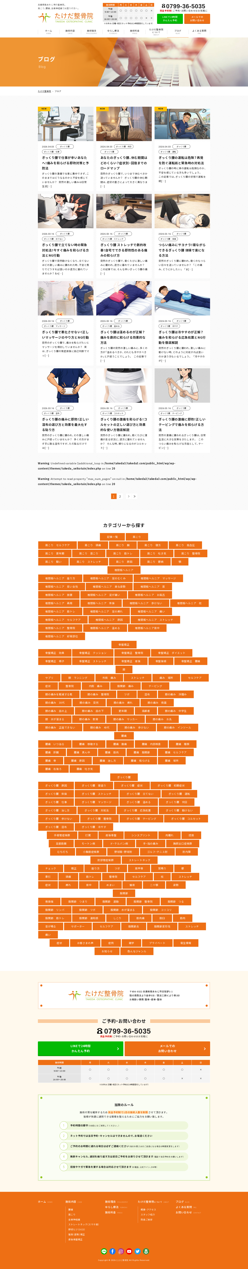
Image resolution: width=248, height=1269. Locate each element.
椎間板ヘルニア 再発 (59, 603)
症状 (48, 686)
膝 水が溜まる (54, 719)
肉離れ (170, 835)
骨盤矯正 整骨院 (132, 653)
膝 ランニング (77, 677)
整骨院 (70, 686)
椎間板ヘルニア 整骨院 (60, 628)
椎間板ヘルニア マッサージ (158, 578)
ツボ (127, 694)
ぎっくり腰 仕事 (56, 802)
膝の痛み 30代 (55, 702)
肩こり (137, 537)
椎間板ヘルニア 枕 (189, 603)
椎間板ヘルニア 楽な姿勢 (109, 586)
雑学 (131, 943)
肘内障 (187, 852)
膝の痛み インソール (177, 727)
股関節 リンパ (54, 910)
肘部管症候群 (105, 860)
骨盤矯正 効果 (54, 653)
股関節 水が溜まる (123, 910)
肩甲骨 (139, 868)
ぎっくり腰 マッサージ (97, 802)
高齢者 (146, 711)
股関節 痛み (125, 686)
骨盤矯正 (123, 644)
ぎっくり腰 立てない (140, 794)
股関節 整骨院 (143, 901)
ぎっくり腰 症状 (132, 785)
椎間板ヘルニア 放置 (59, 595)
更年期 (123, 711)
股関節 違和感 (88, 918)
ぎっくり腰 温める (139, 802)
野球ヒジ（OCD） (76, 1229)
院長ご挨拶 (147, 1219)
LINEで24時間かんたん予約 (170, 18)
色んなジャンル (136, 951)
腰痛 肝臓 (52, 752)
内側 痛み (95, 686)
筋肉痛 (140, 918)
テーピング (155, 686)
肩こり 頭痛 (93, 545)
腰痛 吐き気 (85, 769)
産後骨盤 (111, 835)
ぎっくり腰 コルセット (186, 818)
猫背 (132, 885)
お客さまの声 (85, 943)
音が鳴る (50, 926)
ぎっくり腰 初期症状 (171, 785)
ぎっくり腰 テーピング (141, 818)
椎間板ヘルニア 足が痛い (103, 595)
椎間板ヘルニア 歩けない (146, 603)
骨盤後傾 (161, 661)
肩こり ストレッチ (89, 561)
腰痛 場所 (172, 760)
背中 (89, 885)
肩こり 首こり (88, 553)
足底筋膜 (61, 843)
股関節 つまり (77, 901)
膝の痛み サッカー (125, 719)
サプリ (49, 677)
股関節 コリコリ (161, 910)
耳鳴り (162, 868)
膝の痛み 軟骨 (88, 719)
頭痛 (68, 876)
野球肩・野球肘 (123, 852)
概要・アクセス (148, 1209)
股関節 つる (176, 901)
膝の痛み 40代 (100, 727)
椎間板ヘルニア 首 (153, 586)
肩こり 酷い (53, 561)
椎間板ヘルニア (124, 570)
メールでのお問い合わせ (197, 18)
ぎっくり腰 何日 (176, 802)
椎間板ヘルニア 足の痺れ (106, 611)
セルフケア (195, 677)
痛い (48, 934)
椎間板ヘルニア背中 (147, 628)
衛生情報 (185, 943)
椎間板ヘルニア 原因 (109, 619)
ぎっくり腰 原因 (56, 785)
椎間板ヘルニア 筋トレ (60, 611)
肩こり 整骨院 (190, 553)
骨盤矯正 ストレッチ (92, 661)
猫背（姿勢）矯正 (76, 1234)
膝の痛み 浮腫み (176, 694)
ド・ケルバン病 (119, 843)
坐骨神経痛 (74, 1219)
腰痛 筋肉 (112, 752)
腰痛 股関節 (142, 752)
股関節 (124, 893)
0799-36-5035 (185, 6)
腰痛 (124, 736)
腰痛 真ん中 (82, 752)
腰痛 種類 (182, 744)
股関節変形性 (162, 926)
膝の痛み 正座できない (60, 727)
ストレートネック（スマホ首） (83, 1224)
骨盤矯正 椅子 (54, 661)
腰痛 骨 (50, 760)
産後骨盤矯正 (75, 1239)
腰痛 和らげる (140, 760)
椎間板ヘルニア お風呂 (150, 595)
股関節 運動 (110, 901)
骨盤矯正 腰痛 (190, 661)
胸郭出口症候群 (182, 843)
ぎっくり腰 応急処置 (137, 810)
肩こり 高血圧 (185, 545)
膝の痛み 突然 (89, 702)
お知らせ (107, 951)
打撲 (88, 835)
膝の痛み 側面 (157, 702)
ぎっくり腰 (124, 777)
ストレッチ (137, 677)
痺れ (68, 885)
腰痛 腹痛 (120, 744)
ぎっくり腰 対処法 (97, 810)
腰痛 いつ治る (54, 744)
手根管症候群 (62, 835)
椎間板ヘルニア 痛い (151, 611)
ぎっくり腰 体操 (56, 794)
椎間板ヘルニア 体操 (101, 603)
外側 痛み (109, 677)
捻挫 (191, 835)
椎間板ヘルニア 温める (105, 628)
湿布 (147, 694)
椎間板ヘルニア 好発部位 (61, 636)
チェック (50, 868)
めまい (110, 885)
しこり (117, 918)
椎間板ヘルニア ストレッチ (155, 619)
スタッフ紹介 (148, 1214)
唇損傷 (49, 901)
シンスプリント (141, 835)
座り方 (95, 868)
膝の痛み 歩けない (137, 727)
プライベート (157, 943)
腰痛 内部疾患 (151, 744)
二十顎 (154, 885)
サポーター (78, 926)
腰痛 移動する (88, 744)
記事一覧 (112, 537)
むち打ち (62, 852)
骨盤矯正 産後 (131, 661)
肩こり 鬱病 (155, 561)
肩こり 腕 (123, 545)
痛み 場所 (166, 677)
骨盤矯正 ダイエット (171, 653)
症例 (111, 943)
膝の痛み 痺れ (123, 702)
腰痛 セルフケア (176, 752)
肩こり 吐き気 (156, 553)
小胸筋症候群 (91, 852)
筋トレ (90, 876)
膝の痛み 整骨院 (98, 694)
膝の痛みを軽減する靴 (59, 694)
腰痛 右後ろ (53, 769)
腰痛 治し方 (108, 760)
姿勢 (176, 885)
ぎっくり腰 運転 (179, 794)
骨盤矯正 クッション (92, 653)
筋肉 (182, 918)
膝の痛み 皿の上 (56, 711)
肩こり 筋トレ (122, 553)
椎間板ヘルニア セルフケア (63, 619)
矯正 (74, 868)
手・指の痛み (150, 843)
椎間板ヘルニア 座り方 (60, 578)
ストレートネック (140, 860)
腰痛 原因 (78, 760)
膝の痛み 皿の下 (93, 711)
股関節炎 (133, 926)
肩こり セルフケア (57, 545)
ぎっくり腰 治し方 (57, 810)
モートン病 (88, 843)
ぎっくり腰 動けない (179, 810)
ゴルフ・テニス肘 (157, 852)
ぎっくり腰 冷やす (94, 827)
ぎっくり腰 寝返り (94, 785)
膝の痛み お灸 (162, 719)
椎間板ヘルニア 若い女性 (61, 586)
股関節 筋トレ (54, 918)
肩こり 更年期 (54, 553)
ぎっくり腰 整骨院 (99, 818)
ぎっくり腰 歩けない (58, 818)
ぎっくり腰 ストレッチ (97, 794)
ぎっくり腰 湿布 (56, 827)
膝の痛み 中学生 (176, 711)
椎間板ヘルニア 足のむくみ (108, 578)
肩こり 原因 (124, 561)
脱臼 (162, 918)
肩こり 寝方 (152, 545)
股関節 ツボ (87, 910)
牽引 (48, 876)
